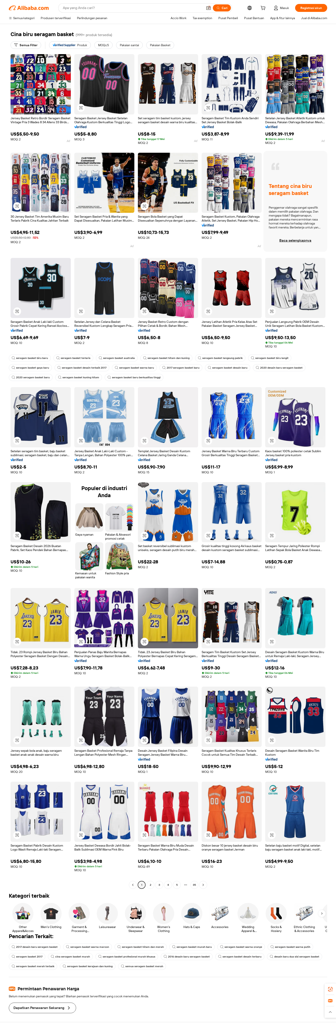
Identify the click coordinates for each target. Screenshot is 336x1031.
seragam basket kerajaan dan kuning (88, 966)
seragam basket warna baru (134, 367)
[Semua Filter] (26, 45)
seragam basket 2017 (27, 956)
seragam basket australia (117, 358)
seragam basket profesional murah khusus (126, 956)
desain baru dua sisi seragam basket (294, 956)
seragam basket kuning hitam (78, 377)
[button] (208, 8)
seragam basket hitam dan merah (140, 947)
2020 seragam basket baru (31, 377)
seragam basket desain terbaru (239, 956)
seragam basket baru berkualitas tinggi (134, 377)
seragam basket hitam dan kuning (166, 358)
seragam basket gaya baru (30, 367)
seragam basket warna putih (290, 947)
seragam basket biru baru (30, 358)
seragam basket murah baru (192, 947)
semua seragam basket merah (142, 966)
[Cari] (222, 7)
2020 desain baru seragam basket (279, 367)
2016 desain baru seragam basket (187, 956)
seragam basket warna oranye (241, 947)
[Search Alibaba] (132, 8)
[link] (330, 989)
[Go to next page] (203, 885)
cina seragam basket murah (70, 956)
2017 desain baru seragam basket (35, 947)
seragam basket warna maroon (87, 947)
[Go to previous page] (133, 885)
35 (194, 884)
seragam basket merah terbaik (33, 966)
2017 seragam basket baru (180, 367)
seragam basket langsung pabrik (220, 358)
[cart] (264, 8)
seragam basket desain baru (227, 367)
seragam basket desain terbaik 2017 (81, 367)
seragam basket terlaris (73, 358)
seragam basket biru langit (270, 358)
